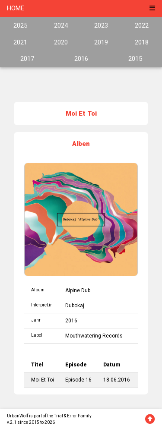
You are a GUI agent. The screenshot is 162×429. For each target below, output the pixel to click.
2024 (61, 25)
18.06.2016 (116, 380)
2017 (27, 59)
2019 (101, 42)
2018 (142, 42)
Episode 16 (78, 380)
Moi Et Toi (42, 380)
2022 (142, 25)
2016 (81, 59)
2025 (20, 25)
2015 (135, 59)
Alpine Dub (77, 290)
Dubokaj (74, 306)
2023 (101, 25)
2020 (61, 42)
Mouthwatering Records (94, 336)
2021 (20, 42)
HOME (15, 8)
